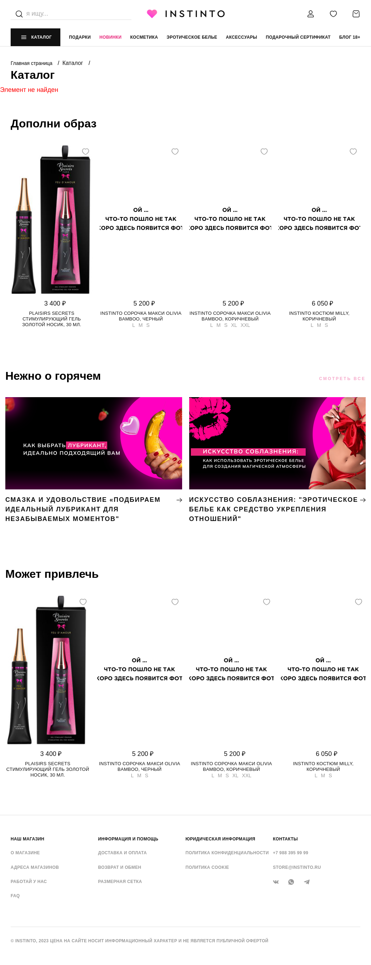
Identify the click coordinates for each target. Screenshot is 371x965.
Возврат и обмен (119, 867)
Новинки (110, 37)
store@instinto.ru (297, 867)
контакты (285, 839)
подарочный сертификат (298, 37)
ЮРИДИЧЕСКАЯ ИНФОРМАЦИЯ (221, 839)
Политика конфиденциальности (227, 852)
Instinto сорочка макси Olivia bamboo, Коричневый (230, 316)
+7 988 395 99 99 (291, 852)
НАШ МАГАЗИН (27, 839)
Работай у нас (29, 881)
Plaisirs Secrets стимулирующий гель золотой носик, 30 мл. (51, 319)
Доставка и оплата (122, 852)
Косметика (144, 37)
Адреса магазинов (35, 867)
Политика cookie (207, 867)
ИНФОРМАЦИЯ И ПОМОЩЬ (128, 839)
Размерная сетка (120, 881)
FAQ (15, 895)
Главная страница (32, 63)
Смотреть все (342, 378)
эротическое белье (192, 37)
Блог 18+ (349, 37)
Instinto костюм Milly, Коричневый (319, 316)
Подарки (80, 37)
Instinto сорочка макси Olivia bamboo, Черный (141, 316)
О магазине (25, 852)
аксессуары (241, 37)
